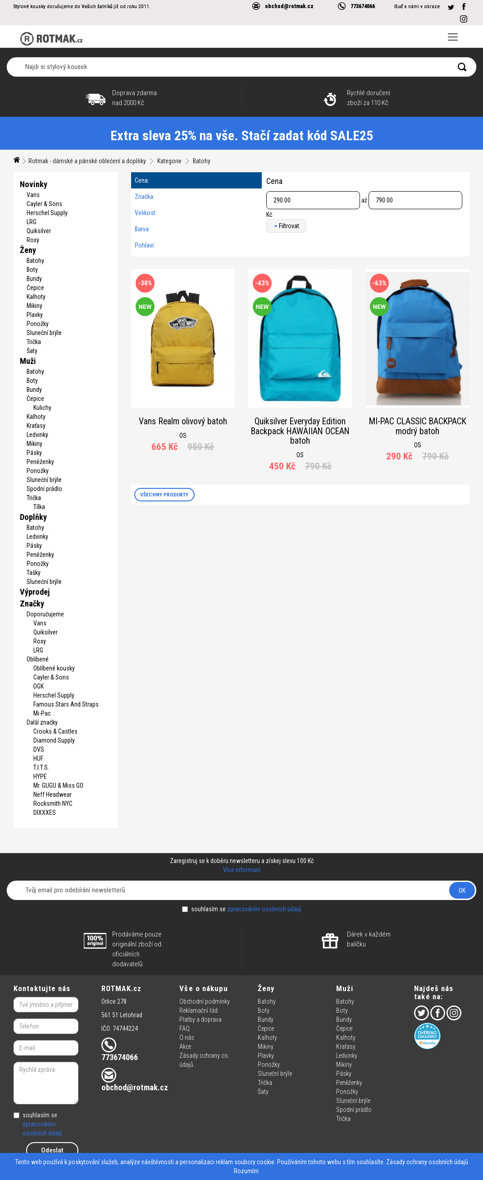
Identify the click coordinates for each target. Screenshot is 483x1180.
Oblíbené (38, 659)
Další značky (42, 722)
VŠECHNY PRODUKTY (164, 494)
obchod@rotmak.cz (289, 6)
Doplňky (33, 517)
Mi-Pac (42, 713)
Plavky (35, 314)
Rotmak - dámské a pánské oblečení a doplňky (87, 161)
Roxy (33, 239)
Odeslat (52, 1150)
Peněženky (40, 461)
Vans (33, 194)
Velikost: (146, 212)
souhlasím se (241, 909)
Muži (28, 361)
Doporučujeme (45, 614)
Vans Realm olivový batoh (183, 421)
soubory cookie (254, 1162)
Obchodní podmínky (204, 1001)
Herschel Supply (47, 212)
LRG (31, 221)
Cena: (142, 180)
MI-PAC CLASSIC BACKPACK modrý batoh (417, 426)
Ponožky (38, 323)
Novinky (33, 184)
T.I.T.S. (41, 767)
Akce (185, 1046)
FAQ (184, 1028)
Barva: (142, 229)
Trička (34, 341)
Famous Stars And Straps (66, 704)
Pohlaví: (145, 245)
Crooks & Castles (55, 731)
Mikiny (34, 305)
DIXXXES (44, 812)
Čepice (35, 287)
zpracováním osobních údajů (264, 909)
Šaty (32, 350)
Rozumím (246, 1171)
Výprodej (35, 592)
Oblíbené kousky (54, 668)
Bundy (34, 278)
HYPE (40, 776)
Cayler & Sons (44, 203)
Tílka (39, 506)
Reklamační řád (198, 1010)
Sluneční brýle (44, 332)
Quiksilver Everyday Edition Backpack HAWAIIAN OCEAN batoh (300, 431)
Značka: (145, 196)
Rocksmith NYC (53, 803)
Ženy (28, 250)
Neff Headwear (52, 794)
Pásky (34, 452)
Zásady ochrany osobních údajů (427, 1162)
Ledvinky (37, 434)
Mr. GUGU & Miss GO (58, 785)
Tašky (34, 572)
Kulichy (42, 407)
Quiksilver (39, 230)
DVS (38, 749)
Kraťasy (36, 425)
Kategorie (169, 161)
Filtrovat (286, 226)
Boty (32, 269)
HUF (38, 758)
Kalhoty (36, 296)
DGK (38, 686)
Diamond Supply (54, 740)
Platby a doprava (200, 1019)
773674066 (363, 6)
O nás (186, 1037)
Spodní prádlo (44, 488)
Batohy (201, 161)
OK (462, 890)
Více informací (241, 869)
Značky (32, 603)
